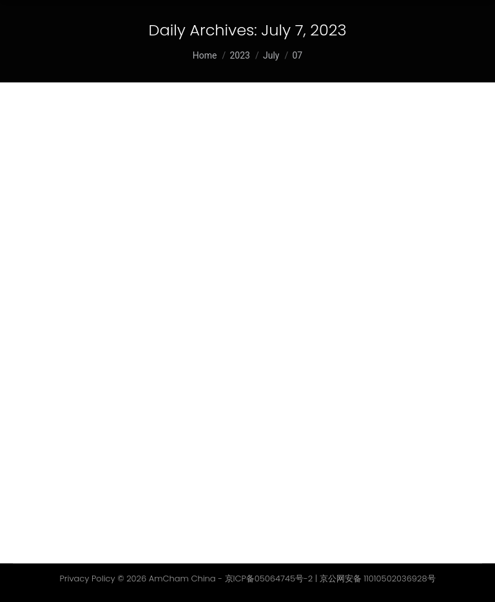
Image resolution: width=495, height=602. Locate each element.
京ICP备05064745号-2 (269, 578)
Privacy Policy (87, 578)
